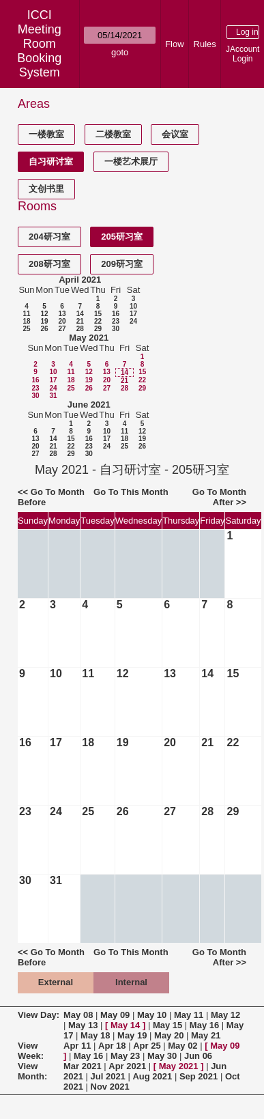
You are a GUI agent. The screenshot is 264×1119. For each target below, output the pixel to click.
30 (115, 328)
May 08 (78, 1015)
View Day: (38, 1015)
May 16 (204, 1025)
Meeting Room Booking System (39, 51)
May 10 (151, 1015)
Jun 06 (198, 1056)
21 (80, 321)
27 (61, 328)
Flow (174, 44)
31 (53, 395)
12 (44, 313)
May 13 (83, 1025)
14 (80, 313)
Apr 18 (112, 1045)
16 (115, 313)
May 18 (95, 1035)
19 (44, 321)
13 (61, 313)
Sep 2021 (198, 1076)
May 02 (182, 1045)
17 (133, 313)
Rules (205, 44)
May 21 (205, 1035)
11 (26, 313)
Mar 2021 (82, 1066)
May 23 (125, 1056)
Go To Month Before (51, 497)
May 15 (167, 1025)
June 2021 (89, 404)
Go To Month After (219, 497)
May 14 (125, 1025)
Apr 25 (146, 1045)
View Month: (32, 1071)
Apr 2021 (127, 1066)
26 (44, 328)
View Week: (31, 1050)
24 (133, 321)
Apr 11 (77, 1045)
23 (115, 321)
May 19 (132, 1035)
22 (98, 321)
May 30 (162, 1056)
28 (80, 328)
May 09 (115, 1015)
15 (98, 313)
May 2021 (88, 337)
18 (26, 321)
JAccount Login (242, 53)
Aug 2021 (152, 1076)
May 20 (169, 1035)
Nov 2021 (110, 1086)
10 (133, 306)
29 (98, 328)
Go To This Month (130, 492)
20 (61, 321)
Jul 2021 (108, 1076)
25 (26, 328)
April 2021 (80, 279)
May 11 (188, 1015)
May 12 (225, 1015)
